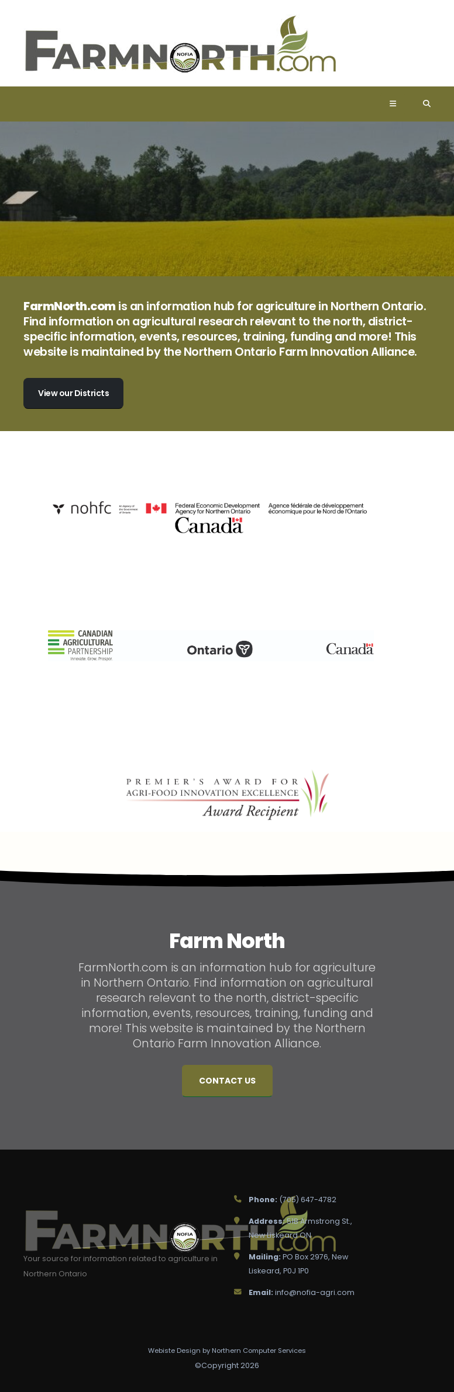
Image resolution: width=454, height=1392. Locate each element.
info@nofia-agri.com (315, 1292)
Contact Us (227, 1080)
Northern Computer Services (259, 1350)
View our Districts (73, 393)
